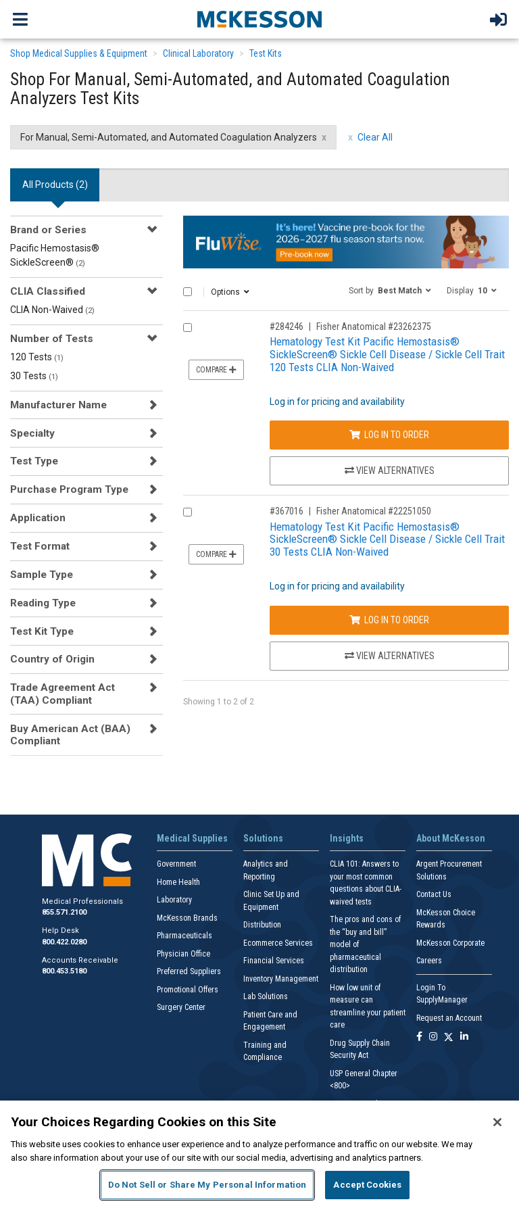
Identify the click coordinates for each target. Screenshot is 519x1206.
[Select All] (187, 291)
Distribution (262, 925)
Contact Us (433, 894)
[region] (259, 1153)
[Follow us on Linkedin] (464, 1037)
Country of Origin (52, 659)
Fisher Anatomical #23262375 (373, 326)
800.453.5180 (64, 971)
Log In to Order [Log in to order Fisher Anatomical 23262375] (389, 434)
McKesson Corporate (450, 943)
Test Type (34, 461)
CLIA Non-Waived (52, 309)
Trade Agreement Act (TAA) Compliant (62, 693)
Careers (429, 960)
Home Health (178, 882)
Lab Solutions (265, 996)
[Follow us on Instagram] (433, 1037)
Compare (216, 370)
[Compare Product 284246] (187, 327)
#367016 (286, 511)
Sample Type (41, 575)
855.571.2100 (64, 912)
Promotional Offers (187, 989)
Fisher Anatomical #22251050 (373, 511)
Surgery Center (181, 1007)
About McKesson (450, 838)
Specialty (32, 433)
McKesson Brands (187, 918)
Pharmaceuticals (184, 935)
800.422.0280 (64, 942)
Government (176, 864)
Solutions (263, 838)
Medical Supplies (192, 838)
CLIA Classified (47, 291)
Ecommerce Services (278, 943)
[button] (390, 290)
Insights (347, 838)
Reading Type (43, 603)
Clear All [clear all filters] (375, 137)
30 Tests (34, 375)
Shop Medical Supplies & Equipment (78, 53)
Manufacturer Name (58, 405)
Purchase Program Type (69, 489)
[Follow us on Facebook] (419, 1037)
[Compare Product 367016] (187, 512)
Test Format (40, 546)
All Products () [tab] (55, 184)
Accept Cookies (367, 1185)
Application (38, 518)
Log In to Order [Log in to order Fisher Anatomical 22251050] (389, 619)
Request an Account (449, 1018)
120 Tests (37, 357)
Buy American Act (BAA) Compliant (70, 735)
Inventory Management (280, 979)
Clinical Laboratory (198, 53)
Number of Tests (51, 339)
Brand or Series (48, 230)
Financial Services (273, 960)
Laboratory (174, 899)
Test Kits (265, 53)
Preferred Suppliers (189, 971)
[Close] (497, 1122)
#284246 (286, 326)
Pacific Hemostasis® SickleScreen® (54, 255)
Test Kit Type (42, 631)
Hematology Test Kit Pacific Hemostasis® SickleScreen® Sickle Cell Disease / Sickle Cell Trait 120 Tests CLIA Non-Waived (387, 354)
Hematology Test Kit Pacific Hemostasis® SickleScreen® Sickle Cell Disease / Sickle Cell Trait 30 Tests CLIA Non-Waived (387, 539)
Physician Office (183, 954)
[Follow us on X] (448, 1037)
